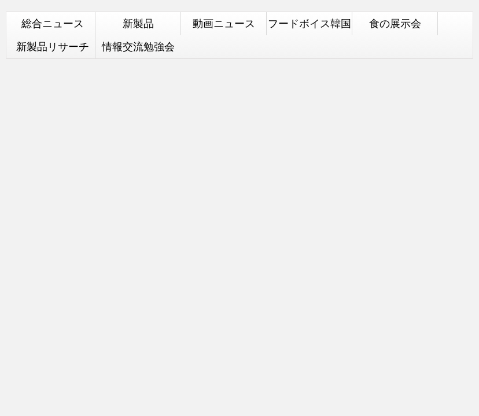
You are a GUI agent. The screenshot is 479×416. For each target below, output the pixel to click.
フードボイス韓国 (309, 23)
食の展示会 (395, 23)
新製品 (138, 23)
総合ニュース (52, 23)
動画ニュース (224, 23)
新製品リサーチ (52, 46)
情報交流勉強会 (138, 46)
